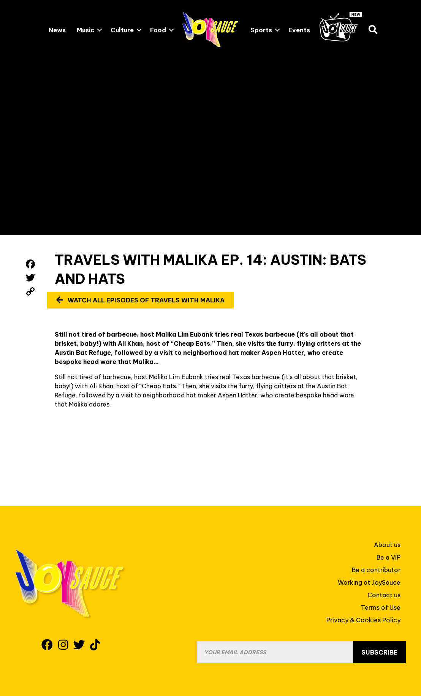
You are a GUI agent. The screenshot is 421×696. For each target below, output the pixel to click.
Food (158, 30)
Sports (261, 30)
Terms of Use (380, 607)
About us (387, 545)
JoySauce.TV (341, 26)
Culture (122, 30)
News (57, 30)
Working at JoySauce (369, 582)
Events (299, 30)
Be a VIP (388, 557)
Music (85, 30)
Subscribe (379, 652)
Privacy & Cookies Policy (363, 620)
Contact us (383, 595)
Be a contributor (376, 570)
